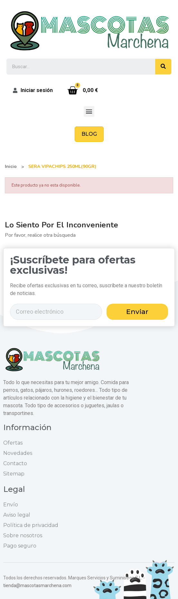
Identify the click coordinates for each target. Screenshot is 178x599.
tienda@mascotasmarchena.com (37, 585)
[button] (89, 134)
